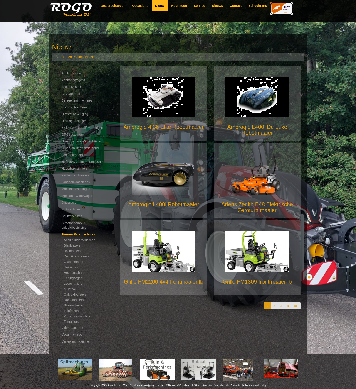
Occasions (140, 5)
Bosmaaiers (72, 251)
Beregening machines (77, 100)
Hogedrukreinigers (74, 168)
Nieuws (217, 5)
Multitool (70, 289)
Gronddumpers (72, 155)
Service (199, 5)
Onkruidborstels (75, 294)
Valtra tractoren (72, 328)
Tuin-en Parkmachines (78, 234)
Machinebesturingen (76, 189)
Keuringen (179, 5)
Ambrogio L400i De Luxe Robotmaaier (257, 130)
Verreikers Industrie (75, 341)
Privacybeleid (220, 385)
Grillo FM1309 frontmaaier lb (257, 282)
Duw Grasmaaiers (76, 256)
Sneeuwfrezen (74, 305)
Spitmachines (71, 209)
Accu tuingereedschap (79, 240)
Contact (236, 5)
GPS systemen (72, 134)
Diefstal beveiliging (75, 114)
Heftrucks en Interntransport (81, 162)
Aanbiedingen (71, 73)
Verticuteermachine (77, 316)
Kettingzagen (73, 278)
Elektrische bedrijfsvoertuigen (82, 128)
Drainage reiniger (74, 121)
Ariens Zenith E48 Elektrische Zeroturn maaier (257, 207)
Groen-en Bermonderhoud (80, 148)
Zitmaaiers (71, 321)
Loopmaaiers (73, 283)
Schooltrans (257, 5)
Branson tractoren (74, 107)
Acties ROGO (71, 87)
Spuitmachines (72, 216)
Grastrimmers (73, 262)
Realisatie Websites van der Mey (248, 385)
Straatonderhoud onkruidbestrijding (74, 225)
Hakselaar (71, 267)
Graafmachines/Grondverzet (81, 141)
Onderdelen (70, 202)
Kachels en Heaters (75, 175)
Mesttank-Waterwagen (77, 196)
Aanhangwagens (73, 80)
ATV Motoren (71, 93)
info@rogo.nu (151, 385)
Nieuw (159, 5)
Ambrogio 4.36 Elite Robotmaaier (163, 127)
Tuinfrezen (71, 311)
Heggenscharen (75, 272)
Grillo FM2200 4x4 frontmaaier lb (163, 282)
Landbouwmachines (76, 182)
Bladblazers (72, 245)
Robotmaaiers (74, 300)
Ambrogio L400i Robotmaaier (163, 204)
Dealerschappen (113, 5)
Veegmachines (72, 334)
